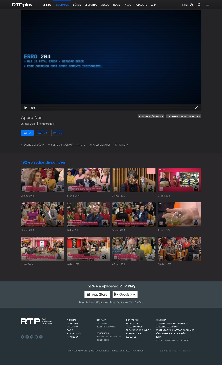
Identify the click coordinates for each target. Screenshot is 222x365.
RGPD (158, 337)
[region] (111, 60)
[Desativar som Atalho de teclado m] (33, 107)
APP (153, 4)
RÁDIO (70, 330)
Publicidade (137, 351)
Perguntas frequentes (109, 336)
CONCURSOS (103, 333)
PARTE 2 (42, 133)
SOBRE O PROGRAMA (60, 144)
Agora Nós (31, 117)
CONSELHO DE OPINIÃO (167, 327)
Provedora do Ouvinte (138, 330)
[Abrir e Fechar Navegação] (207, 5)
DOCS (116, 4)
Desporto (91, 4)
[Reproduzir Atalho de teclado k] (25, 107)
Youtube (36, 337)
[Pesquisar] (199, 4)
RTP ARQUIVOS (74, 333)
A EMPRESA (161, 320)
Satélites (131, 337)
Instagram (31, 337)
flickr (41, 337)
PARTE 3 (57, 133)
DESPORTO (72, 323)
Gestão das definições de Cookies (173, 340)
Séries (77, 4)
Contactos (103, 340)
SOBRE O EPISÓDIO (32, 144)
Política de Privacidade (77, 351)
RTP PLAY (101, 320)
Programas (62, 4)
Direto (47, 4)
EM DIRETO (102, 323)
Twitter (27, 337)
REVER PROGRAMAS (106, 327)
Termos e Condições (120, 351)
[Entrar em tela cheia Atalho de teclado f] (196, 107)
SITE (81, 144)
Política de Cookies (100, 351)
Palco (127, 4)
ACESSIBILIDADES (100, 144)
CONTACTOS (132, 320)
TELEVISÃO (72, 327)
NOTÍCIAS (71, 320)
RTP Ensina (72, 337)
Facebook (22, 337)
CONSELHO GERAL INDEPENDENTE (172, 323)
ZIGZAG (105, 4)
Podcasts (141, 4)
